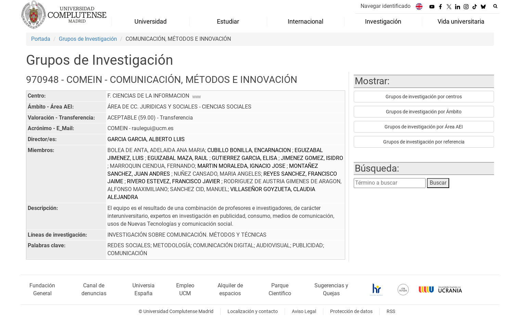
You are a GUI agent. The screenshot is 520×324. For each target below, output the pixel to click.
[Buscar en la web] (495, 6)
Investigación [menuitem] (383, 21)
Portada (40, 39)
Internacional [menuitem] (305, 21)
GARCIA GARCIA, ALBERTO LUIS (146, 139)
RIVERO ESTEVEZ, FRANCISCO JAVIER (174, 181)
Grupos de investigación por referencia (424, 142)
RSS (391, 311)
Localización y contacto (253, 311)
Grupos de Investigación (88, 39)
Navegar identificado (386, 6)
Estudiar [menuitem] (228, 21)
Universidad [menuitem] (150, 21)
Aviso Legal (304, 311)
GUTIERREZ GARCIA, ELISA (245, 158)
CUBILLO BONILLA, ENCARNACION (249, 150)
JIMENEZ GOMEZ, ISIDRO (312, 158)
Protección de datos (351, 311)
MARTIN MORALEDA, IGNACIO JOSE (242, 166)
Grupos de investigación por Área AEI (424, 126)
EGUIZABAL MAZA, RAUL (178, 158)
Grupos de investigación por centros (424, 96)
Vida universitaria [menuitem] (461, 21)
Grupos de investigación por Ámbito (424, 111)
